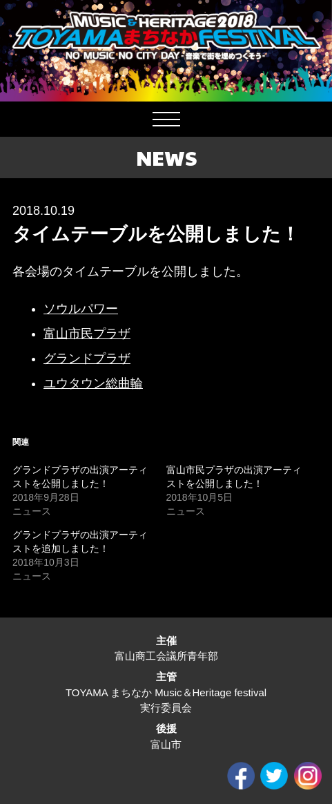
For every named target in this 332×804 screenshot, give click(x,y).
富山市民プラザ (86, 334)
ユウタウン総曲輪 (93, 383)
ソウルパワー (80, 309)
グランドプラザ (86, 358)
